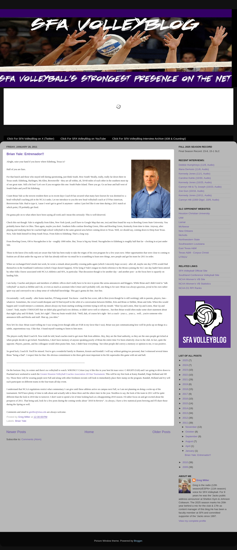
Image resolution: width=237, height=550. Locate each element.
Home (89, 432)
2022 (185, 374)
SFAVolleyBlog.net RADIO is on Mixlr (20, 128)
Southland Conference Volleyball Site (199, 275)
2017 (185, 394)
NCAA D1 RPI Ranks (190, 288)
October (190, 431)
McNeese (184, 226)
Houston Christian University (194, 213)
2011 (185, 422)
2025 (185, 360)
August (189, 441)
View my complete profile (192, 521)
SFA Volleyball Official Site (193, 270)
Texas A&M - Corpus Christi (194, 252)
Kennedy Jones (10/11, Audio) (195, 195)
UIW (181, 217)
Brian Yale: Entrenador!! (25, 154)
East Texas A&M (188, 248)
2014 (185, 408)
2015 (185, 403)
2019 (185, 384)
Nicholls (183, 235)
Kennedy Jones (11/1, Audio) (194, 173)
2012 (185, 417)
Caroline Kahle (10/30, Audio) (195, 178)
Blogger (138, 540)
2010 (185, 462)
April (188, 446)
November (191, 427)
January (190, 450)
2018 (185, 389)
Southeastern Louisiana (192, 244)
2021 (185, 379)
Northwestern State (189, 239)
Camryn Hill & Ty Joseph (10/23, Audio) (200, 186)
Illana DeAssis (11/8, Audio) (194, 169)
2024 (185, 365)
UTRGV (183, 257)
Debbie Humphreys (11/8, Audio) (196, 165)
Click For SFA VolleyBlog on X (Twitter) (30, 138)
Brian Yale (20, 421)
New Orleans (186, 231)
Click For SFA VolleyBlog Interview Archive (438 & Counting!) (149, 138)
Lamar (182, 222)
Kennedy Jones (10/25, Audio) (195, 182)
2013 (185, 413)
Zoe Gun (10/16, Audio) (191, 191)
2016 (185, 398)
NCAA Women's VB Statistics (195, 283)
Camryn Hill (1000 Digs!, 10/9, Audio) (199, 199)
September (191, 436)
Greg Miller (202, 480)
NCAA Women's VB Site (192, 279)
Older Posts (161, 432)
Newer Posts (16, 432)
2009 (185, 467)
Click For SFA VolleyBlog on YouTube (83, 138)
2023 (185, 369)
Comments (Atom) (32, 439)
